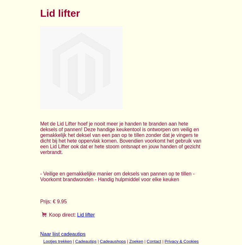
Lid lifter (86, 214)
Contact (154, 241)
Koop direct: (62, 214)
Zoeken (136, 241)
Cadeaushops (113, 241)
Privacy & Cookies (181, 241)
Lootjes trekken (57, 241)
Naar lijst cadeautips (62, 234)
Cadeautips (85, 241)
